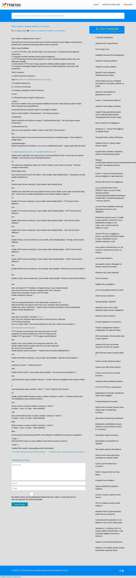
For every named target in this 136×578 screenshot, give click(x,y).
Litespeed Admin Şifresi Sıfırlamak (109, 137)
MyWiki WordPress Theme (58, 570)
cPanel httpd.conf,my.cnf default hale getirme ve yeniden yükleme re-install (109, 83)
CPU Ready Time (102, 49)
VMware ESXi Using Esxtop (106, 43)
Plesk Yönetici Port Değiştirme (107, 123)
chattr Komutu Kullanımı (105, 296)
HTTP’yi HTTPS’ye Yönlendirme (108, 387)
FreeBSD (49, 31)
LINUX (96, 5)
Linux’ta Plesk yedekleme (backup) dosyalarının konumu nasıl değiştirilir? (109, 209)
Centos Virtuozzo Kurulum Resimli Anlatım (29, 452)
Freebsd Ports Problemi (104, 480)
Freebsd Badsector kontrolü (106, 401)
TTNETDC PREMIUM (104, 38)
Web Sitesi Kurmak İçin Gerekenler (109, 418)
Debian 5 (42, 31)
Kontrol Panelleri (111, 5)
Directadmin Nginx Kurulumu (106, 435)
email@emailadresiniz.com (46, 152)
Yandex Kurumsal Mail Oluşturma (108, 542)
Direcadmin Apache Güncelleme (108, 449)
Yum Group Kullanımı (104, 258)
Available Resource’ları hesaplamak (109, 55)
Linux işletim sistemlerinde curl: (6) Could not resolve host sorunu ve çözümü (109, 249)
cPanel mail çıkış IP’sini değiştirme (109, 182)
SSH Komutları (59, 31)
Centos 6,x (34, 31)
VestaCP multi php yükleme (106, 61)
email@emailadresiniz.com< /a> (24, 152)
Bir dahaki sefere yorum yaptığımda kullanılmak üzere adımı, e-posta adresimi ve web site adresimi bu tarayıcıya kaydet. (44, 498)
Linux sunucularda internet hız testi (109, 290)
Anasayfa (128, 5)
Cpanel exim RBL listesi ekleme (108, 367)
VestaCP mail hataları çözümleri (108, 106)
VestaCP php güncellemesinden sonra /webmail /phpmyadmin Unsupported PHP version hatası (108, 114)
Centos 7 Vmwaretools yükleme (108, 100)
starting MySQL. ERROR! (105, 302)
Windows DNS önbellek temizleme (109, 381)
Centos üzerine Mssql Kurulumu (108, 361)
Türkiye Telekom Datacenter (10, 577)
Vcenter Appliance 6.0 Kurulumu (108, 322)
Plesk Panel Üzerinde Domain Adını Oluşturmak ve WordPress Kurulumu (109, 409)
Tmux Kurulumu (101, 278)
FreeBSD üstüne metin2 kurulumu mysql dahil (67, 452)
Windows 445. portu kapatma (107, 272)
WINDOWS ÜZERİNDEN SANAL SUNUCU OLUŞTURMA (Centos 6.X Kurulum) (108, 426)
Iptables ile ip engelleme (105, 284)
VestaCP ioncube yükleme (105, 67)
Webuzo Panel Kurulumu (105, 316)
